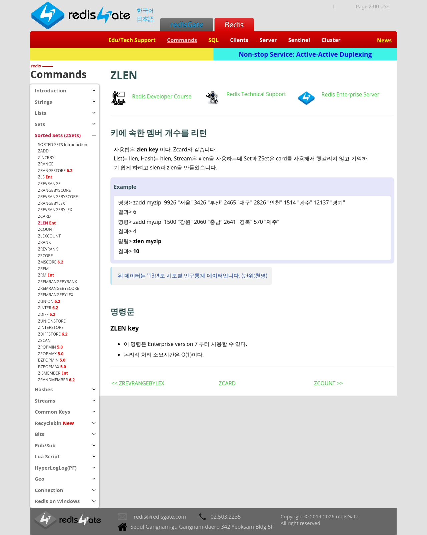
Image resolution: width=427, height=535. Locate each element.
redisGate (186, 24)
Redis (234, 24)
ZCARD (227, 383)
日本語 (145, 19)
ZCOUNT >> (328, 383)
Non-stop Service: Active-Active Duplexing (305, 54)
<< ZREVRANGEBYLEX (137, 383)
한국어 (145, 10)
